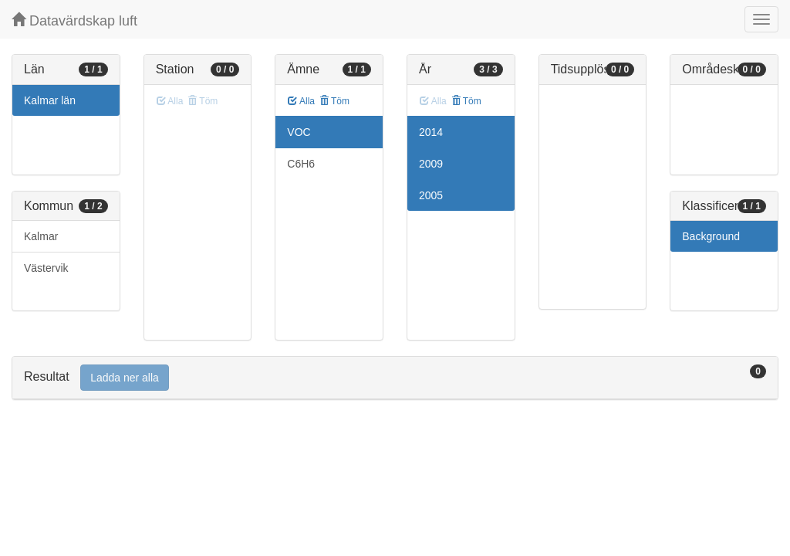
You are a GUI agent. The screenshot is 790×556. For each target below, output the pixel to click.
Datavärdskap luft (74, 20)
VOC (298, 132)
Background (711, 236)
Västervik (46, 268)
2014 (431, 132)
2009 (431, 164)
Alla (301, 101)
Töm (334, 101)
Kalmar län (50, 100)
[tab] (395, 378)
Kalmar (41, 236)
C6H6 (301, 164)
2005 (431, 195)
